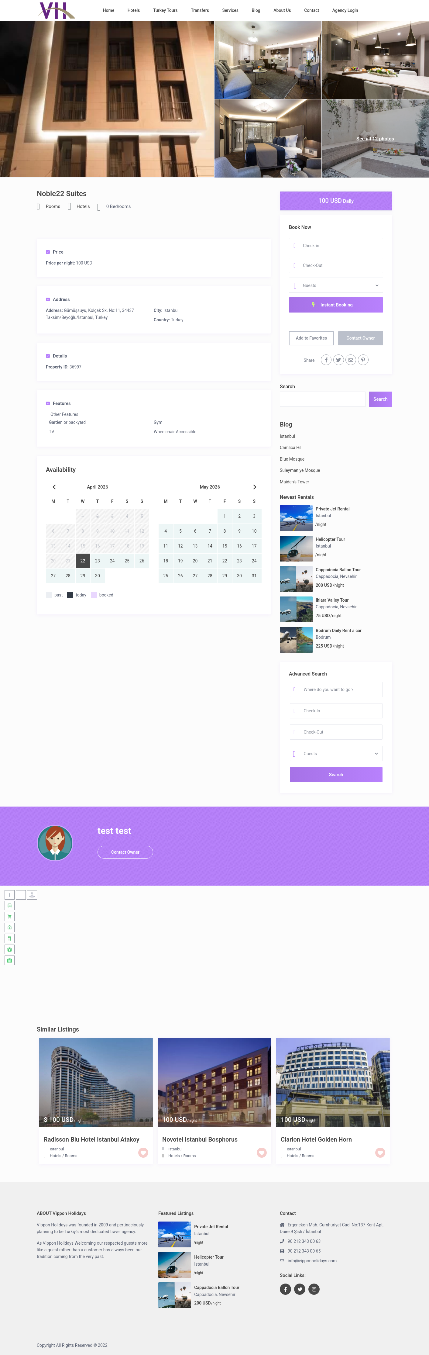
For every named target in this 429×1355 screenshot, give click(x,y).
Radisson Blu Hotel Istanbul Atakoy (91, 1139)
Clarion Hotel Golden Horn (316, 1139)
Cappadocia (327, 576)
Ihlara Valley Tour (332, 600)
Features (58, 403)
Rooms (53, 206)
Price (54, 252)
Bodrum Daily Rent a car (339, 630)
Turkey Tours (165, 10)
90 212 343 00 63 (304, 1241)
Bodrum (323, 637)
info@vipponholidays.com (312, 1260)
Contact (311, 10)
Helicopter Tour (330, 539)
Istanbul (171, 310)
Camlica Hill (291, 447)
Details (56, 356)
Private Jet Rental (332, 508)
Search (287, 386)
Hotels (134, 10)
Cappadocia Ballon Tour (338, 569)
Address (58, 299)
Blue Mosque (292, 459)
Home (109, 10)
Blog (256, 10)
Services (230, 10)
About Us (282, 10)
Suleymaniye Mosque (300, 470)
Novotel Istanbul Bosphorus (200, 1139)
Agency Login (345, 10)
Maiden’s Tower (294, 481)
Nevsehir (348, 576)
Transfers (200, 10)
